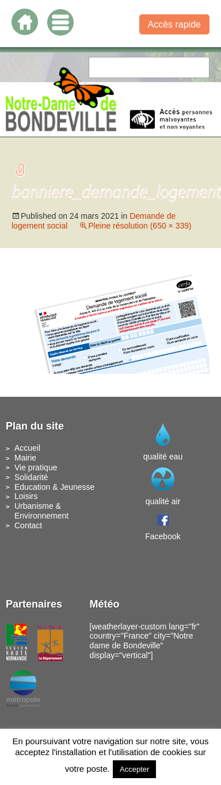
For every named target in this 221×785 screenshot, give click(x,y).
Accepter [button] (134, 769)
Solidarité (31, 477)
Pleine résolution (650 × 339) (139, 225)
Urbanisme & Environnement (41, 510)
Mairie (25, 457)
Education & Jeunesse (54, 487)
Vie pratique (35, 467)
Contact (28, 525)
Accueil (27, 448)
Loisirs (25, 496)
